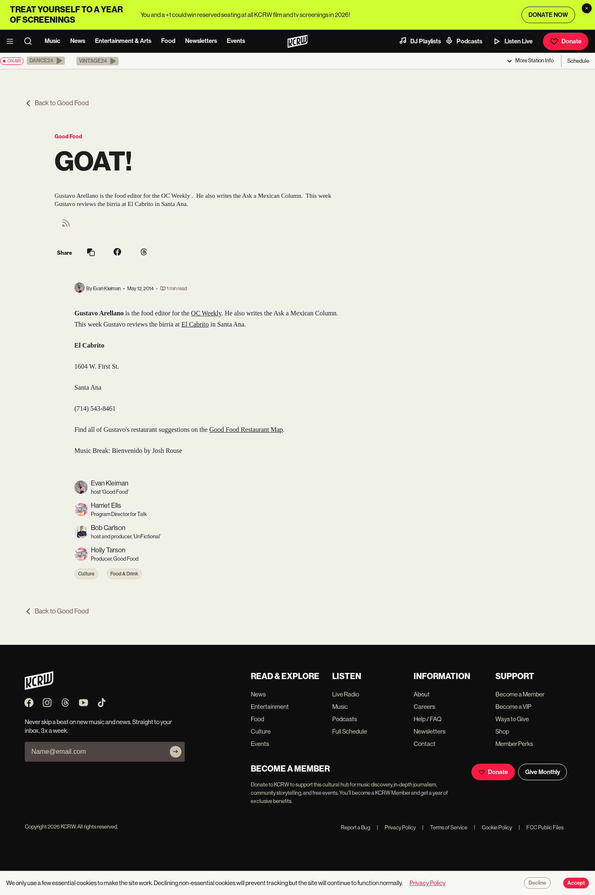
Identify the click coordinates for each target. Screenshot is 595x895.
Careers (424, 706)
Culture (86, 574)
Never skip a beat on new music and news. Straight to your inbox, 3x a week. (98, 726)
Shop (502, 731)
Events (236, 41)
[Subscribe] (175, 752)
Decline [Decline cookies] (537, 883)
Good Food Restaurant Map (246, 429)
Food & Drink (124, 574)
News (77, 41)
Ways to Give (512, 718)
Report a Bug (355, 827)
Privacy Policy (396, 827)
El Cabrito (195, 324)
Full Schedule (349, 731)
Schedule (578, 61)
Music (52, 41)
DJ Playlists (420, 41)
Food (168, 41)
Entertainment (270, 706)
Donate (565, 41)
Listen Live (513, 41)
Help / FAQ (428, 718)
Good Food (68, 136)
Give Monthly (542, 772)
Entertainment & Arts (123, 41)
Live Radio (345, 694)
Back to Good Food (57, 103)
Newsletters (201, 41)
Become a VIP (513, 706)
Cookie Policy (493, 827)
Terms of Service (444, 827)
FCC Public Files (541, 827)
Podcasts (463, 41)
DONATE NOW (548, 15)
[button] (46, 61)
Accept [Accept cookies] (576, 883)
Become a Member (520, 694)
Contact (425, 743)
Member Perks (514, 743)
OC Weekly (206, 313)
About (422, 694)
